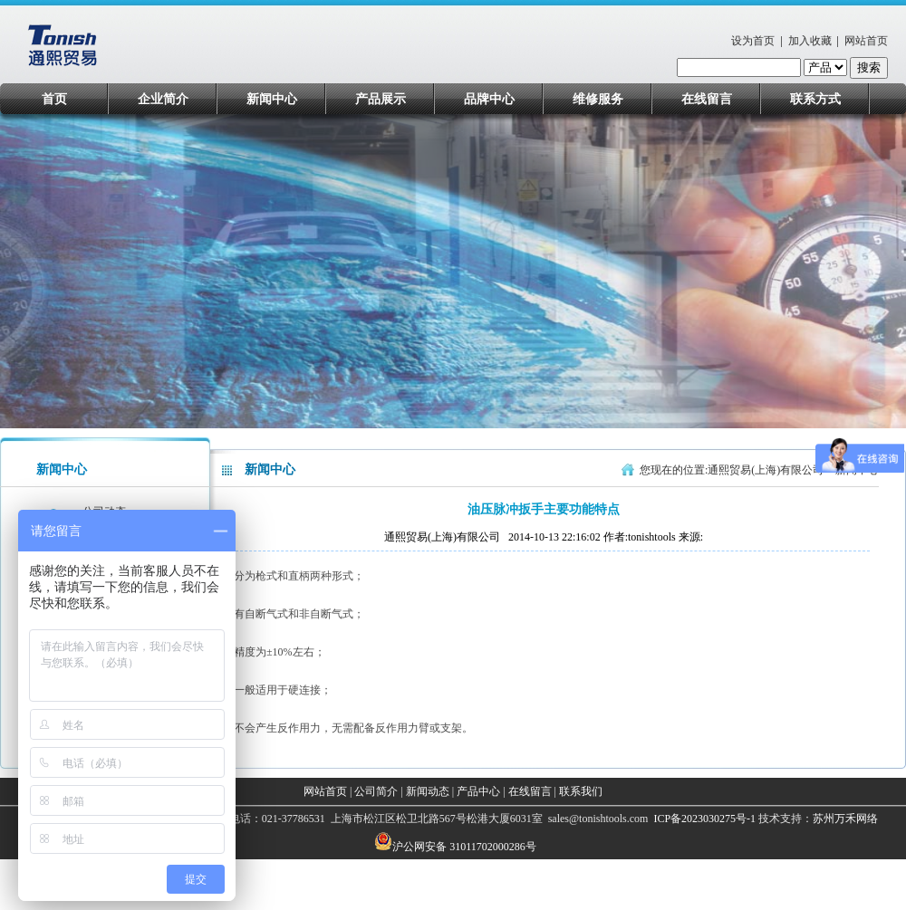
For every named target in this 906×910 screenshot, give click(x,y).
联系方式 (815, 99)
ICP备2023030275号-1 (703, 818)
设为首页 (753, 40)
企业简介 (163, 99)
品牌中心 (489, 99)
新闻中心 (271, 99)
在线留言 (706, 99)
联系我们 (580, 791)
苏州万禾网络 (845, 818)
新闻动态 (427, 791)
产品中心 (478, 791)
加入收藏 (810, 40)
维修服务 (598, 99)
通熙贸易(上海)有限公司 (766, 470)
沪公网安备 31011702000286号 (464, 846)
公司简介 (376, 791)
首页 (54, 99)
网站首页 (866, 40)
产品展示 (380, 99)
